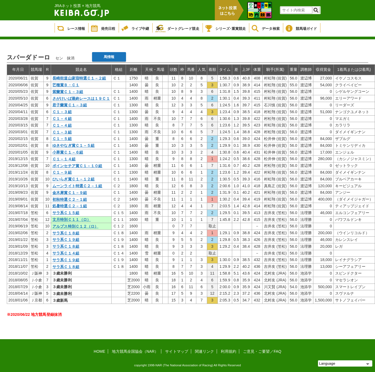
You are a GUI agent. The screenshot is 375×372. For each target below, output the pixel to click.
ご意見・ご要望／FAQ (262, 351)
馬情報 (109, 57)
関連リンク (204, 351)
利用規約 (228, 351)
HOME (99, 351)
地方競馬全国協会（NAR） (135, 351)
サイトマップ (176, 351)
